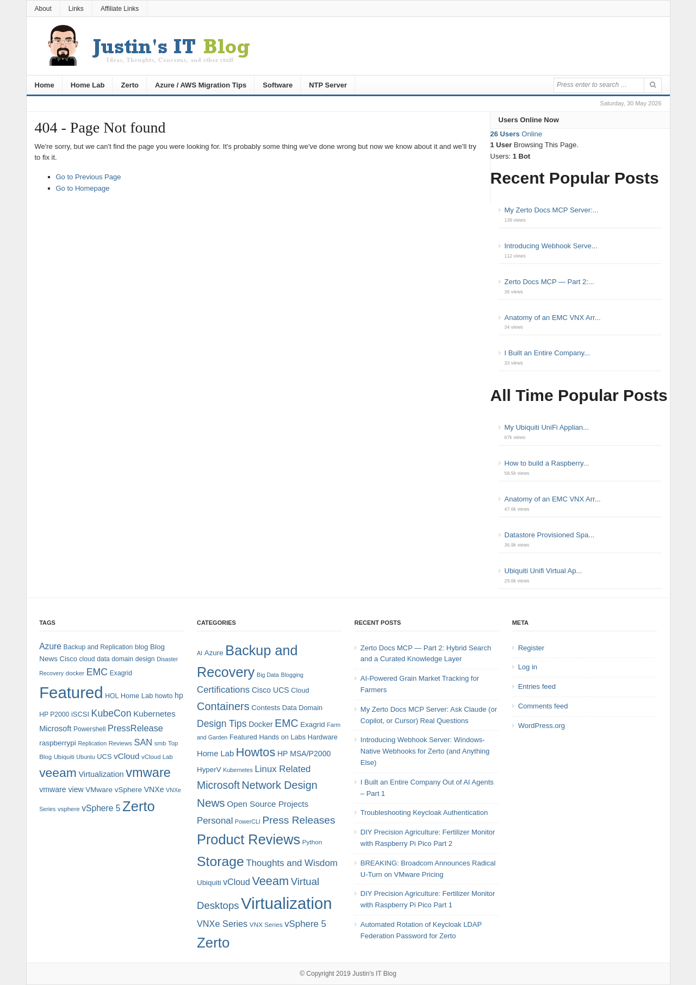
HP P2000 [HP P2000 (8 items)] (54, 714)
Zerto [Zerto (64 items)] (213, 942)
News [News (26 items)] (211, 802)
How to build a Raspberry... (547, 463)
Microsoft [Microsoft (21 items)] (218, 785)
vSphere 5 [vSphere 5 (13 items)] (305, 924)
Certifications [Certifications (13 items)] (223, 690)
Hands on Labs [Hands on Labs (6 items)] (282, 737)
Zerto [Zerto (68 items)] (138, 806)
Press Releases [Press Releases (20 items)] (298, 820)
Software (278, 85)
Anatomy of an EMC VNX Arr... (553, 317)
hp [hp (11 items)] (179, 695)
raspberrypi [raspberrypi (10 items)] (57, 743)
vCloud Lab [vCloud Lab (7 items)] (157, 757)
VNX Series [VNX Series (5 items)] (266, 924)
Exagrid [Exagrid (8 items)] (121, 673)
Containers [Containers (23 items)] (223, 706)
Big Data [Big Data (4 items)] (268, 675)
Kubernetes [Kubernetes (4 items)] (238, 770)
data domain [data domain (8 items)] (115, 659)
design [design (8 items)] (145, 659)
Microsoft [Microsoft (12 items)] (55, 728)
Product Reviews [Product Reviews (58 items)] (248, 839)
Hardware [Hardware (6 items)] (323, 737)
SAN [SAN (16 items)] (143, 742)
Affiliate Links (120, 8)
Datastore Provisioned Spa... (549, 535)
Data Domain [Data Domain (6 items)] (302, 708)
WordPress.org (541, 726)
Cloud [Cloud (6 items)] (300, 690)
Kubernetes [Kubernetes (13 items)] (154, 713)
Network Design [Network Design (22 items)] (279, 785)
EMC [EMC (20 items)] (97, 672)
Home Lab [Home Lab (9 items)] (137, 696)
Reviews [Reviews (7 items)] (120, 743)
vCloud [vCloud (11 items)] (236, 882)
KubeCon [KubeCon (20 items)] (111, 713)
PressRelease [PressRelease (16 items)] (135, 728)
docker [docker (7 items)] (75, 673)
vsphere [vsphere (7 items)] (69, 809)
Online (516, 134)
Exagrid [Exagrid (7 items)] (312, 724)
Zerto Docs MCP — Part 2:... (549, 282)
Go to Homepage (83, 188)
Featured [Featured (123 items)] (71, 692)
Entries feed (537, 686)
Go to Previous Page (88, 177)
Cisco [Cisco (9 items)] (68, 659)
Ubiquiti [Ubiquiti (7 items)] (64, 757)
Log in (527, 667)
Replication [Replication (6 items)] (92, 743)
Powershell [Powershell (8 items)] (89, 729)
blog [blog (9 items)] (141, 647)
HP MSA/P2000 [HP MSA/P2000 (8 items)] (304, 753)
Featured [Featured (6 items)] (243, 737)
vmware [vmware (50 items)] (148, 773)
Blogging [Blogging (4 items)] (292, 675)
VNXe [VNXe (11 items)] (154, 789)
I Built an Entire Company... (547, 353)
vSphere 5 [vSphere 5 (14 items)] (101, 808)
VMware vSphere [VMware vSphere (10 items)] (113, 790)
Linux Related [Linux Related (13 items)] (282, 769)
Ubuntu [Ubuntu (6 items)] (85, 757)
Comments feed (543, 706)
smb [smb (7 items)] (160, 743)
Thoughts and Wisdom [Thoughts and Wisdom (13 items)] (291, 863)
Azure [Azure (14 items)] (50, 646)
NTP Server (328, 85)
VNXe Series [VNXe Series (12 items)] (222, 923)
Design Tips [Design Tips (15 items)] (222, 723)
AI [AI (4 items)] (199, 653)
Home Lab (88, 85)
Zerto (130, 85)
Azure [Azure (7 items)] (213, 653)
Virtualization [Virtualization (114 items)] (286, 903)
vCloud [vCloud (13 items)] (126, 756)
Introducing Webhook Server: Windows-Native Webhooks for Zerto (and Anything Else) (425, 751)
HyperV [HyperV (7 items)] (209, 770)
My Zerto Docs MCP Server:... (552, 210)
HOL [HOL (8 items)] (112, 696)
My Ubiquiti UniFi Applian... (547, 427)
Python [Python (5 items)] (312, 841)
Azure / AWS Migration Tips (200, 85)
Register (531, 648)
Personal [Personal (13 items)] (215, 820)
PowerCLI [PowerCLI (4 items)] (247, 821)
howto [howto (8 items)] (163, 696)
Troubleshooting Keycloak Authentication (424, 812)
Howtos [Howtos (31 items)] (256, 752)
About (43, 8)
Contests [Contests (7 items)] (265, 708)
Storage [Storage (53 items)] (220, 861)
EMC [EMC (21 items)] (286, 723)
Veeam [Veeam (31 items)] (270, 881)
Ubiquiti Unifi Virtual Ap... (543, 571)
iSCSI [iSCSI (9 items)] (80, 714)
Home (44, 85)
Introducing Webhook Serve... (551, 246)
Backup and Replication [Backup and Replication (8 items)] (98, 647)
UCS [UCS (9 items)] (104, 756)
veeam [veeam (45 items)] (58, 773)
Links (76, 8)
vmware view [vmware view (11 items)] (61, 789)
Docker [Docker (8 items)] (260, 724)
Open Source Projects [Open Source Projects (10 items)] (267, 803)
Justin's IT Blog (374, 973)
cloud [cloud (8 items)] (87, 659)
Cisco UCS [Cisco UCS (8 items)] (270, 690)
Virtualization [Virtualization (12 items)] (100, 774)
